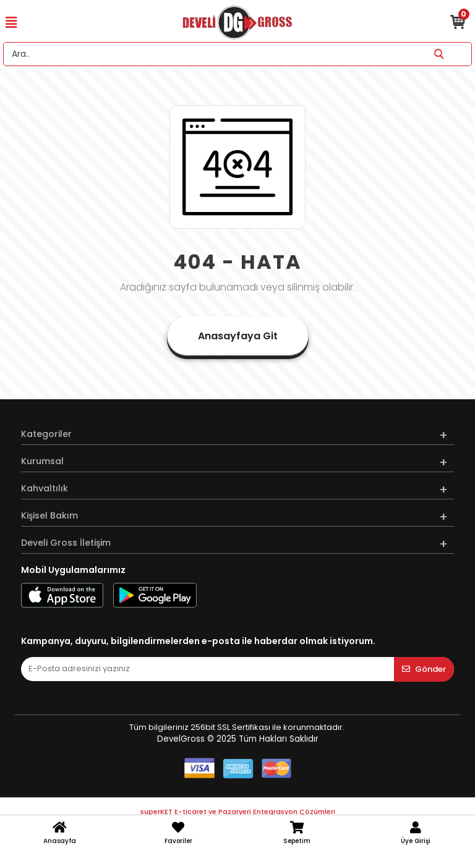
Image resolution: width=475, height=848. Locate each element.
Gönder (424, 669)
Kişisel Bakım (49, 515)
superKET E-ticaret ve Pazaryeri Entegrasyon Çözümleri (237, 811)
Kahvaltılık (44, 488)
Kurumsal (42, 461)
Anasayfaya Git (238, 336)
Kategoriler (46, 434)
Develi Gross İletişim (66, 542)
